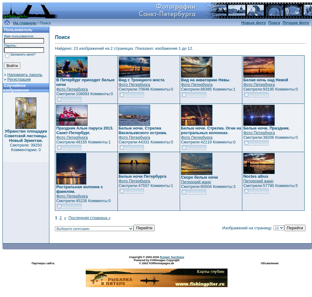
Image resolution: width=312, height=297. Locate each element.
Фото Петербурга (72, 89)
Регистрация (19, 79)
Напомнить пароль (24, 74)
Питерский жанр (196, 182)
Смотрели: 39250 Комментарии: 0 (26, 147)
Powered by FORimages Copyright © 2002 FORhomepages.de (156, 262)
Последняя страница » (89, 217)
